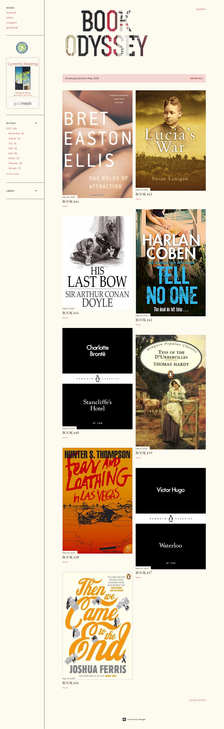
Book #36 (70, 682)
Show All (196, 78)
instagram (11, 22)
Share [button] (65, 206)
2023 (11, 128)
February (15, 163)
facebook (11, 12)
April (12, 153)
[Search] (201, 9)
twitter (10, 17)
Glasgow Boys (22, 92)
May (12, 148)
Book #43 (144, 194)
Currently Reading (23, 64)
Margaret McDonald (24, 95)
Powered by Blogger (134, 719)
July (12, 143)
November (16, 133)
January (14, 168)
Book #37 (144, 572)
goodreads (12, 27)
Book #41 (70, 312)
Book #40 (70, 432)
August (14, 138)
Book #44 (70, 201)
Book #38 (70, 557)
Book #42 (144, 319)
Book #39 (144, 452)
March (13, 158)
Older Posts (197, 700)
